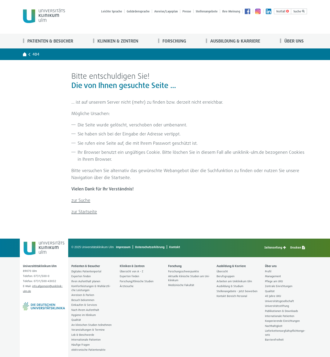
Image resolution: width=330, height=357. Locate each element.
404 (35, 54)
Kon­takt (174, 247)
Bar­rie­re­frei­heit (274, 339)
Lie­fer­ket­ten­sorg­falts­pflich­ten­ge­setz (285, 332)
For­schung (173, 41)
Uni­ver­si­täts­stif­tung (277, 306)
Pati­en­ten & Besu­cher (49, 41)
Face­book (248, 12)
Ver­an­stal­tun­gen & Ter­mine (88, 329)
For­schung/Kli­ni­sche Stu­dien (136, 281)
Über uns (293, 41)
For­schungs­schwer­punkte (183, 271)
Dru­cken (297, 247)
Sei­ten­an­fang (275, 247)
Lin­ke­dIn (269, 12)
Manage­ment (273, 276)
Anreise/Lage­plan (166, 11)
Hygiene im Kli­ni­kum (83, 315)
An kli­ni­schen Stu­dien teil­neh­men (91, 324)
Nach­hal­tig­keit (273, 326)
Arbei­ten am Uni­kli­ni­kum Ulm (234, 281)
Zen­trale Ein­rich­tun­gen (278, 286)
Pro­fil (268, 271)
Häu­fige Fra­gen (80, 344)
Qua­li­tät (76, 319)
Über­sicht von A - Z (131, 271)
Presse (186, 11)
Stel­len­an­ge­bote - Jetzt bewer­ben (237, 291)
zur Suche (80, 200)
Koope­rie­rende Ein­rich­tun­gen (282, 320)
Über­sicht (222, 271)
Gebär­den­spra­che (138, 11)
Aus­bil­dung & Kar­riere (234, 41)
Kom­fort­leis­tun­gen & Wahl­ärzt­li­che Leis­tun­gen (90, 288)
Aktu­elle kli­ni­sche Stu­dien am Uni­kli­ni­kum (189, 278)
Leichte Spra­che (111, 11)
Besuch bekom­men (82, 300)
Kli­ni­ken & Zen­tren (117, 41)
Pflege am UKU (274, 281)
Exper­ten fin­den (81, 276)
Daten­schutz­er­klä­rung (150, 247)
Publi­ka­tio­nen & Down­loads (281, 311)
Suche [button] (299, 11)
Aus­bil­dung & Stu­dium (230, 286)
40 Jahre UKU (273, 296)
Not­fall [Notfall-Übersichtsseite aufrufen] (282, 11)
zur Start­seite (84, 211)
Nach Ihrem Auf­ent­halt (85, 310)
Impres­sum (123, 247)
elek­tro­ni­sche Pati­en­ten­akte (88, 349)
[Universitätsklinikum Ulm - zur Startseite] (24, 54)
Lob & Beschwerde (82, 334)
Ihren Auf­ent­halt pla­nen (85, 281)
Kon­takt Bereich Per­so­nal (232, 296)
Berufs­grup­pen (225, 276)
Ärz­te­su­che (126, 286)
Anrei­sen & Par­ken (82, 295)
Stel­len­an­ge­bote (207, 11)
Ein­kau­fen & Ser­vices (84, 304)
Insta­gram (258, 12)
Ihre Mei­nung (231, 11)
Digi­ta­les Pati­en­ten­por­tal (86, 271)
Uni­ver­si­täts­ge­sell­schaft (279, 301)
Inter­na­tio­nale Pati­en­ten (86, 339)
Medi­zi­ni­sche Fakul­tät (181, 285)
